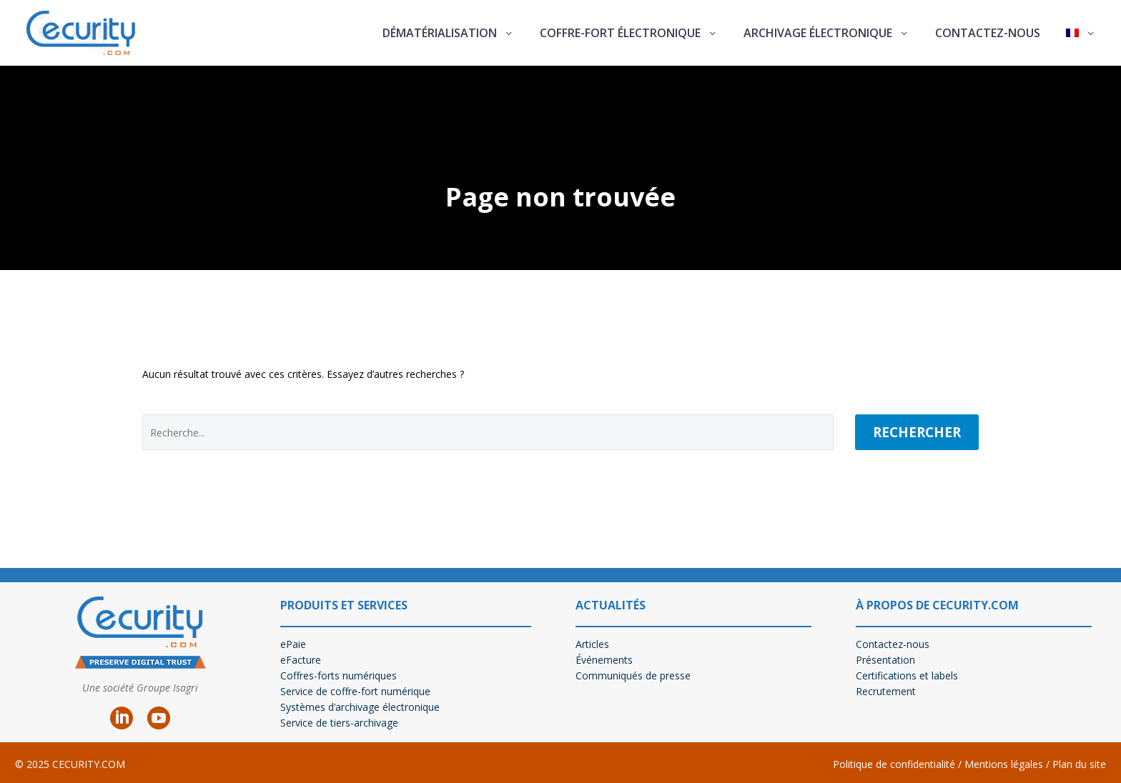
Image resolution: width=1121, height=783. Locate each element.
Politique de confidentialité (894, 764)
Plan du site (1079, 764)
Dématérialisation (439, 33)
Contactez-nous (987, 33)
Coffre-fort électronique (620, 33)
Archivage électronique (818, 33)
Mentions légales (1002, 764)
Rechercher (917, 432)
